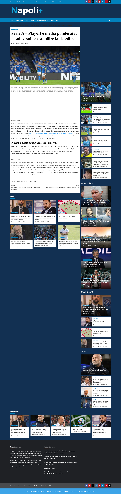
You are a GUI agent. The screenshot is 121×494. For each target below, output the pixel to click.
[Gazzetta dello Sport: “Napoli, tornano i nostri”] (69, 207)
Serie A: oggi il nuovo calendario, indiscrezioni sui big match (62, 186)
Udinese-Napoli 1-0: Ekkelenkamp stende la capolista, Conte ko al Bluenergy (101, 119)
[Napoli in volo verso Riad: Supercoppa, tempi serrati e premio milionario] (21, 232)
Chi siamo (47, 2)
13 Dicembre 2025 (92, 225)
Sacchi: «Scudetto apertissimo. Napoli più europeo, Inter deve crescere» (100, 392)
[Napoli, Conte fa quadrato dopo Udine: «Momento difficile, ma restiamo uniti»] (86, 174)
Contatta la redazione (28, 2)
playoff (31, 181)
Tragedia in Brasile (77, 429)
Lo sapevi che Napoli (87, 198)
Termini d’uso (39, 2)
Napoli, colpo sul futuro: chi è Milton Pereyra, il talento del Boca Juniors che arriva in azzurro (21, 218)
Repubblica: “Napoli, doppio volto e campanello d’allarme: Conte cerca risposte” (68, 243)
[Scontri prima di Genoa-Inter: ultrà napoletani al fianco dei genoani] (45, 232)
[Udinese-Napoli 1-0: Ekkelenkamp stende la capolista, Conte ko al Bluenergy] (86, 119)
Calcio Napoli (19, 20)
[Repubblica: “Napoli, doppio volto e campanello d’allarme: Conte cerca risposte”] (69, 232)
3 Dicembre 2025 (92, 245)
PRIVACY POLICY (57, 2)
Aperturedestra (96, 138)
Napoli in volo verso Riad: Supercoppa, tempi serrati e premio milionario (20, 243)
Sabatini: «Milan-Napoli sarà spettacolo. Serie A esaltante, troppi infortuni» (100, 381)
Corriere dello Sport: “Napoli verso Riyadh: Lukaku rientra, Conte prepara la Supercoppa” (100, 163)
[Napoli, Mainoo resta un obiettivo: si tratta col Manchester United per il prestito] (45, 207)
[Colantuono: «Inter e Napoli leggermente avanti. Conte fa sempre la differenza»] (40, 421)
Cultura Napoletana (42, 20)
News (32, 20)
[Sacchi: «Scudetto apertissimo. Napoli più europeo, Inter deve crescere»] (86, 392)
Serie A (84, 366)
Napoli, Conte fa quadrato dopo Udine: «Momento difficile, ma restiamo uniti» (101, 174)
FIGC (15, 181)
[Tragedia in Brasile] (80, 421)
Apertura (85, 94)
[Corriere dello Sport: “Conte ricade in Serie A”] (86, 108)
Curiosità (85, 218)
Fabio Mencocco (16, 43)
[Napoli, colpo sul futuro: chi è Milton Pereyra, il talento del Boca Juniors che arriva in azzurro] (21, 207)
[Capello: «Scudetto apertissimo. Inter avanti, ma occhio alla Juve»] (86, 403)
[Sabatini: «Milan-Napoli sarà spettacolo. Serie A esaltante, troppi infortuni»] (86, 381)
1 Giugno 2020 (25, 43)
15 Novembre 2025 (93, 286)
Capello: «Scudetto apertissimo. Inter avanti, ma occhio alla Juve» (101, 403)
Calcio (27, 20)
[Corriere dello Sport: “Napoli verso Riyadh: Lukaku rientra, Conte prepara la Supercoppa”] (86, 163)
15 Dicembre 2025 (103, 111)
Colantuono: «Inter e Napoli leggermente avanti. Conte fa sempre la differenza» (39, 431)
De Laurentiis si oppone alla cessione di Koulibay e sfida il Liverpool (28, 187)
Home (12, 20)
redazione (14, 221)
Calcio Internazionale (77, 425)
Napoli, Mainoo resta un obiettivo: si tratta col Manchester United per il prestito (45, 218)
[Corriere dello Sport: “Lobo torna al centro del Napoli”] (86, 141)
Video (57, 20)
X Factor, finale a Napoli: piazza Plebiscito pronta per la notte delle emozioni (94, 241)
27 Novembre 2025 (93, 266)
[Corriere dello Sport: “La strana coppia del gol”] (86, 130)
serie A (35, 181)
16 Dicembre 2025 (21, 221)
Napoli (52, 20)
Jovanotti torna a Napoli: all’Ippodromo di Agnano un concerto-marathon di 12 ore (96, 282)
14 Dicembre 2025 (103, 122)
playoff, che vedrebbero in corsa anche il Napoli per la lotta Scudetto (51, 133)
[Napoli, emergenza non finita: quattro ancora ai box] (86, 152)
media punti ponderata (23, 181)
